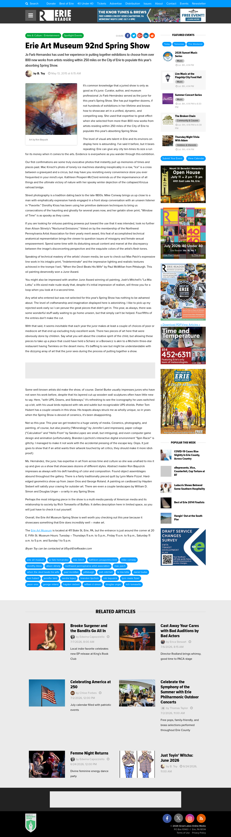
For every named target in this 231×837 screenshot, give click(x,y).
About (159, 3)
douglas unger (113, 584)
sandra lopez (69, 578)
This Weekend (195, 44)
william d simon (92, 584)
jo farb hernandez (58, 560)
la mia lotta (123, 572)
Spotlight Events (73, 35)
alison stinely (53, 566)
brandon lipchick (89, 578)
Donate (51, 3)
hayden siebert (71, 584)
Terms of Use (183, 833)
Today (167, 44)
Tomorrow (179, 44)
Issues (147, 3)
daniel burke (140, 572)
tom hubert (33, 578)
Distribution (132, 3)
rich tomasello (133, 584)
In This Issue (198, 255)
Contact (171, 3)
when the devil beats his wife (43, 572)
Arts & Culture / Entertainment (43, 35)
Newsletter (199, 3)
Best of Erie (66, 3)
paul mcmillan (71, 572)
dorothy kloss (34, 566)
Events (184, 3)
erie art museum (35, 560)
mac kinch (78, 560)
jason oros (32, 584)
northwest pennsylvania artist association (87, 566)
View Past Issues (171, 255)
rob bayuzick (110, 578)
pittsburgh (88, 572)
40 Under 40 (85, 3)
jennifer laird (50, 578)
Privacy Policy (199, 833)
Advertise (116, 3)
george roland (50, 584)
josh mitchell (106, 572)
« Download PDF (171, 324)
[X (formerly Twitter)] (178, 819)
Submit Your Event (172, 158)
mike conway (128, 560)
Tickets (101, 3)
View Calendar (196, 158)
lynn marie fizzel (130, 578)
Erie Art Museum (41, 530)
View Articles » (190, 324)
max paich (120, 566)
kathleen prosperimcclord (103, 560)
